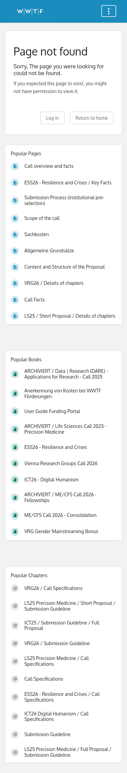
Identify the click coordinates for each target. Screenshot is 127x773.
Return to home (92, 118)
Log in (52, 118)
